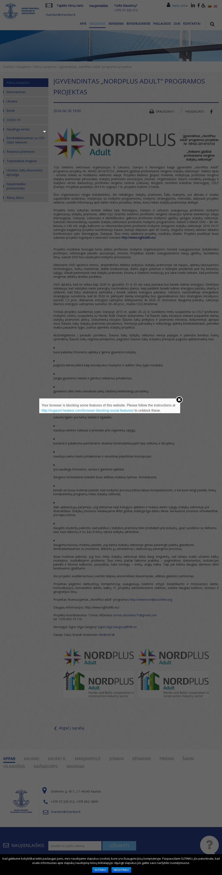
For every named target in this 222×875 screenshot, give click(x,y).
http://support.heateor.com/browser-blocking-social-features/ (87, 410)
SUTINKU (100, 870)
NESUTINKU (121, 870)
